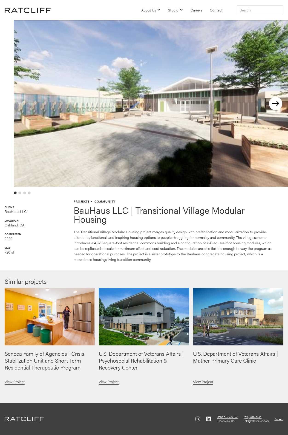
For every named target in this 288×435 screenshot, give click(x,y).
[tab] (15, 193)
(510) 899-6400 (253, 417)
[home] (28, 10)
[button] (151, 10)
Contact (216, 10)
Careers (196, 10)
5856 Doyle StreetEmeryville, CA (227, 419)
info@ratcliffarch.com (256, 421)
